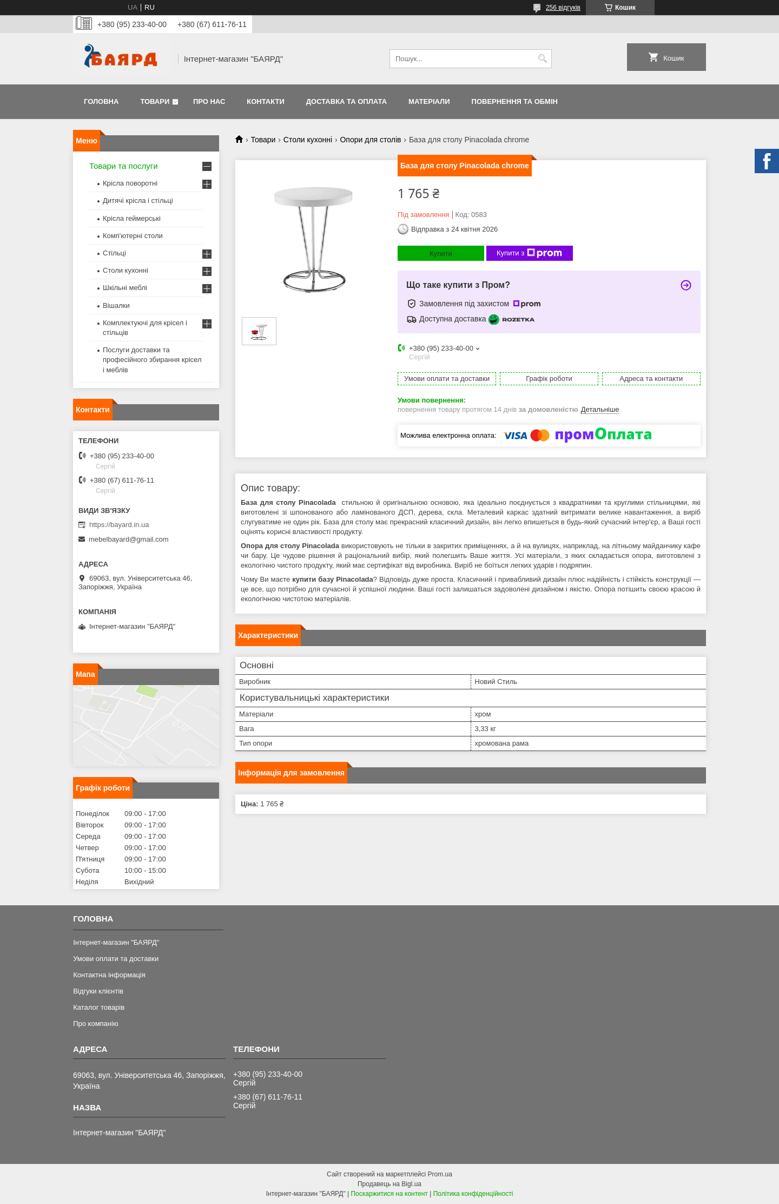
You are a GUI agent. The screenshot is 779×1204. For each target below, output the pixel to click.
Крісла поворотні (130, 183)
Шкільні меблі (125, 288)
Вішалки (116, 305)
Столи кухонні (307, 139)
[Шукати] (542, 58)
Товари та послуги (123, 165)
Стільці (114, 253)
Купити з (529, 253)
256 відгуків (563, 7)
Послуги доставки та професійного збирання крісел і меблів (152, 359)
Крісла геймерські (132, 218)
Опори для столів (370, 139)
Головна (101, 101)
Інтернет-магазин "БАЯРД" (116, 942)
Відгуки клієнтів (98, 991)
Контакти (266, 101)
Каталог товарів (98, 1007)
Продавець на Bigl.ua (389, 1184)
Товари (154, 101)
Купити (441, 253)
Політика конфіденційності (473, 1194)
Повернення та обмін (515, 101)
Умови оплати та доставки (116, 959)
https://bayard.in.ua (119, 525)
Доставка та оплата (346, 101)
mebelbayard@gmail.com (129, 539)
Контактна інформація (109, 975)
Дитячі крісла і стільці (138, 200)
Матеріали (429, 101)
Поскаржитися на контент (389, 1194)
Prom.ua (440, 1174)
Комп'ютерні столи (133, 236)
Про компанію (95, 1023)
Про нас (209, 101)
